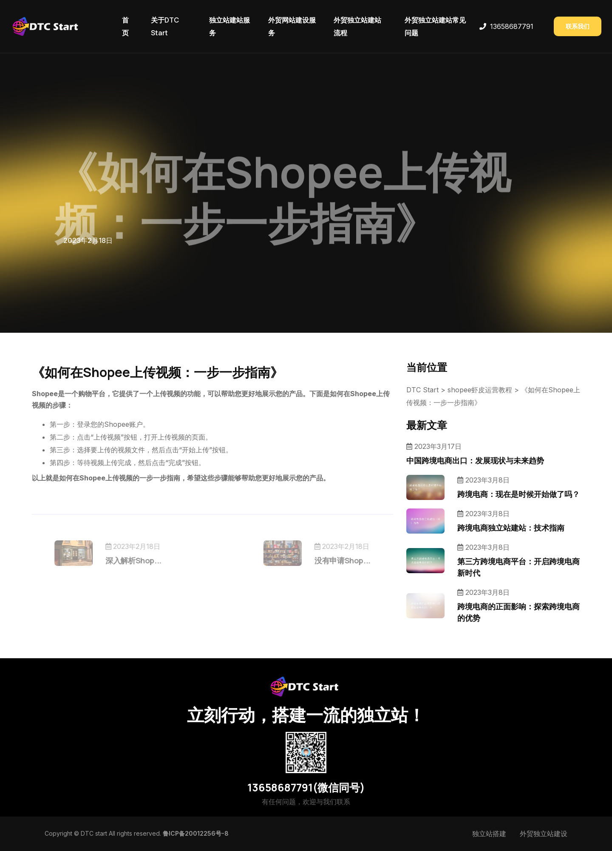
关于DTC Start (165, 26)
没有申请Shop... (327, 560)
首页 (125, 26)
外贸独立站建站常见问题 (435, 26)
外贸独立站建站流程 (357, 26)
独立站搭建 (489, 833)
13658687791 (511, 26)
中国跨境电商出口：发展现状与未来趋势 (475, 460)
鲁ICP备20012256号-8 (196, 833)
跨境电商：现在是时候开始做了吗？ (518, 494)
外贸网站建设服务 (292, 26)
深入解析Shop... (149, 560)
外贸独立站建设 (543, 833)
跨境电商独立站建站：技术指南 (510, 528)
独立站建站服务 (229, 26)
